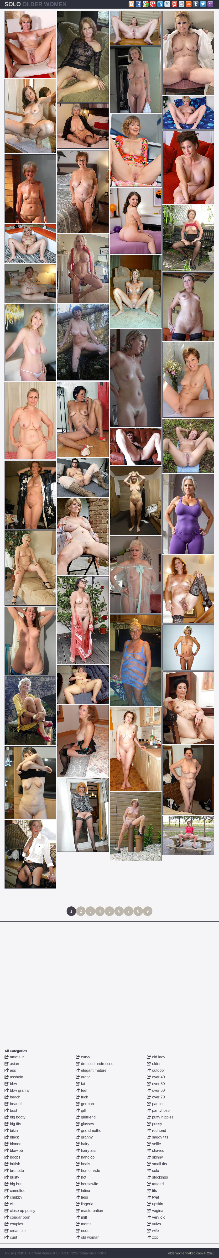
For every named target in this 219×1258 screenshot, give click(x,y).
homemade (88, 1171)
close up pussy (20, 1211)
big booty (15, 1117)
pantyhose (158, 1110)
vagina (155, 1211)
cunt (11, 1237)
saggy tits (157, 1137)
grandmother (89, 1130)
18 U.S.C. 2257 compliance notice (81, 1253)
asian (12, 1064)
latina (83, 1191)
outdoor (156, 1070)
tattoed (155, 1184)
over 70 (156, 1097)
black (12, 1137)
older (154, 1064)
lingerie (84, 1204)
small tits (157, 1164)
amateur (14, 1057)
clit (10, 1204)
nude (82, 1231)
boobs (12, 1157)
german (85, 1104)
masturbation (89, 1211)
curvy (83, 1057)
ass (10, 1070)
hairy (82, 1144)
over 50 (156, 1084)
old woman (87, 1237)
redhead (156, 1130)
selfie (154, 1144)
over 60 (156, 1090)
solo (153, 1171)
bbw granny (17, 1090)
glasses (85, 1124)
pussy (154, 1124)
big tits (13, 1124)
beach (12, 1097)
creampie (15, 1231)
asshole (14, 1077)
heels (83, 1164)
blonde (13, 1144)
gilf (81, 1110)
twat (153, 1197)
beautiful (14, 1104)
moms (83, 1224)
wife (153, 1231)
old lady (156, 1057)
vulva (154, 1224)
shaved (155, 1151)
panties (155, 1104)
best (11, 1110)
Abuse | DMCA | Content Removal (30, 1253)
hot (81, 1177)
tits (152, 1191)
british (12, 1164)
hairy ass (86, 1151)
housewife (87, 1184)
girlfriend (86, 1117)
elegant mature (91, 1070)
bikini (12, 1130)
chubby (13, 1197)
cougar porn (17, 1217)
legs (82, 1197)
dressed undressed (95, 1064)
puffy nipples (160, 1117)
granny (84, 1137)
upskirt (155, 1204)
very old (156, 1217)
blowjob (14, 1151)
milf (81, 1217)
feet (81, 1090)
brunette (14, 1171)
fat (80, 1084)
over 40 (156, 1077)
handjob (85, 1157)
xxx (152, 1237)
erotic (83, 1077)
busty (12, 1177)
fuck (82, 1097)
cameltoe (15, 1191)
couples (14, 1224)
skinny (155, 1157)
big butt (13, 1184)
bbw (11, 1084)
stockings (157, 1177)
